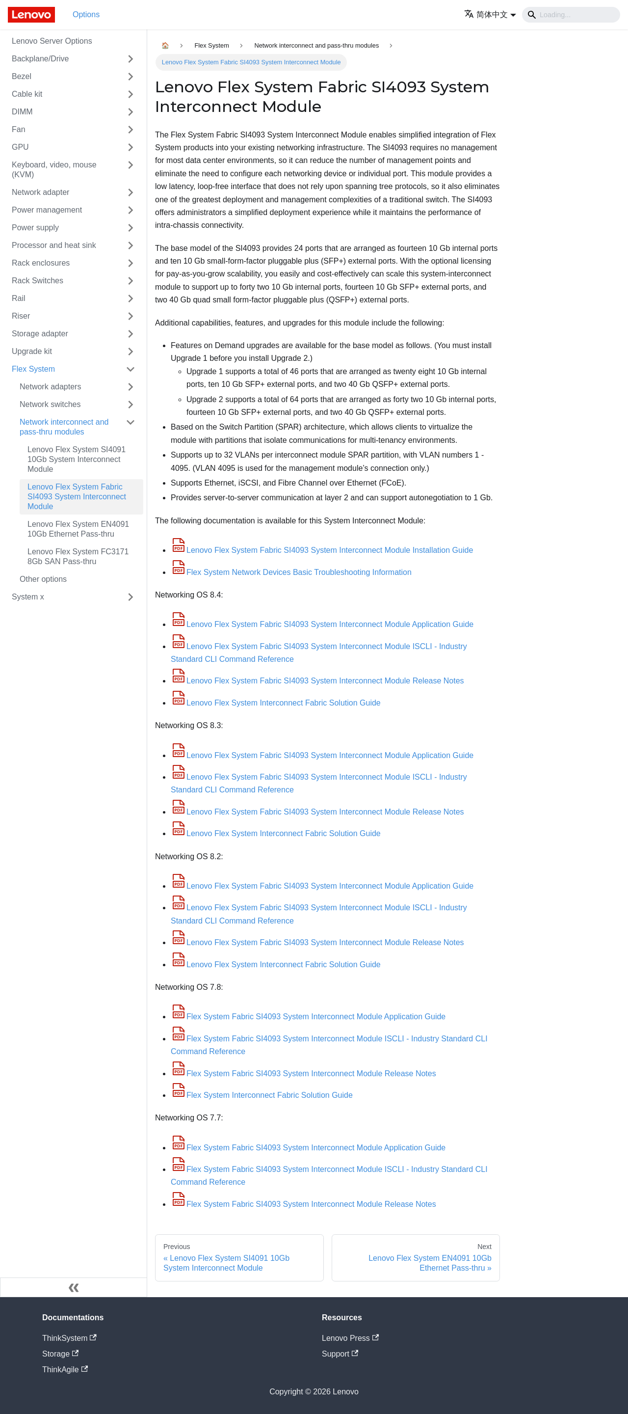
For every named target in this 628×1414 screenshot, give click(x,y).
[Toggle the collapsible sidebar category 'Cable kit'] (130, 94)
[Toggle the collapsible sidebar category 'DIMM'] (130, 112)
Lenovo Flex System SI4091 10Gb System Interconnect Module (76, 459)
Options (86, 14)
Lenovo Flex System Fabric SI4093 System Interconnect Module (76, 497)
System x (28, 597)
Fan (19, 129)
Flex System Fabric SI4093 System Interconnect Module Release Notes (303, 1073)
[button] (490, 14)
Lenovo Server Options (52, 41)
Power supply (35, 227)
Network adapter (40, 192)
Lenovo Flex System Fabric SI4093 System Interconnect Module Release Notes (317, 681)
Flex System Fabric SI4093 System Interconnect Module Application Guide (308, 1016)
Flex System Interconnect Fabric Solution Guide (262, 1095)
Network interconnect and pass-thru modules (64, 427)
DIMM (22, 112)
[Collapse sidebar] (73, 1287)
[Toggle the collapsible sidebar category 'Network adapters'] (130, 387)
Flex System (33, 369)
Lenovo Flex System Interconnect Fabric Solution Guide (276, 703)
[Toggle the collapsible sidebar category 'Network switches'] (130, 404)
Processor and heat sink (54, 245)
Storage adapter (40, 333)
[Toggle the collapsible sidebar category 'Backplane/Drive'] (130, 59)
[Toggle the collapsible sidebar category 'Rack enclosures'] (130, 263)
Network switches (50, 404)
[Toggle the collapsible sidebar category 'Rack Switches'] (130, 281)
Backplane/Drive (40, 58)
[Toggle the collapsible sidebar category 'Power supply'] (130, 228)
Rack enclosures (41, 263)
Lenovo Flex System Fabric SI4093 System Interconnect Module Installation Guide (322, 550)
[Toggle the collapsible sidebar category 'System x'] (130, 597)
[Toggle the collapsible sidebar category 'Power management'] (130, 210)
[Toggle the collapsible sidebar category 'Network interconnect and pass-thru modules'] (130, 427)
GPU (20, 147)
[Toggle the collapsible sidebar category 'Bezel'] (130, 76)
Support (340, 1354)
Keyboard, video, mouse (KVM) (54, 170)
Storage (60, 1354)
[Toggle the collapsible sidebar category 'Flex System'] (130, 369)
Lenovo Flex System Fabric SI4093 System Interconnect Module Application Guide (322, 624)
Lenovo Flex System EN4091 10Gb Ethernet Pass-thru (78, 529)
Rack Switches (37, 280)
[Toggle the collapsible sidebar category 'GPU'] (130, 147)
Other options (43, 579)
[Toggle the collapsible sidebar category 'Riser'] (130, 316)
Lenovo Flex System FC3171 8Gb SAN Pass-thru (78, 556)
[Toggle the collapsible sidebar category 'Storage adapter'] (130, 334)
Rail (19, 298)
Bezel (21, 76)
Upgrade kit (32, 351)
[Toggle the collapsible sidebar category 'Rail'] (130, 298)
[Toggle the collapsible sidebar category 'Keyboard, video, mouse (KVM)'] (130, 170)
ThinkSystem (69, 1338)
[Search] (571, 15)
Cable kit (27, 94)
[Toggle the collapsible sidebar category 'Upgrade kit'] (130, 351)
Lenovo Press (350, 1338)
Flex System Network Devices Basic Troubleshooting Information (291, 572)
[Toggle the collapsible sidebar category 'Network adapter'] (130, 192)
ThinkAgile (65, 1369)
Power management (47, 210)
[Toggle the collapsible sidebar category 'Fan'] (130, 129)
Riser (21, 316)
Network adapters (50, 386)
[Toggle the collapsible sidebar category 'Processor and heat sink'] (130, 245)
